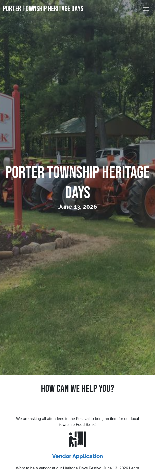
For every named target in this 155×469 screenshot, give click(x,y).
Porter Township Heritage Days (43, 9)
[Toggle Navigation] (146, 9)
